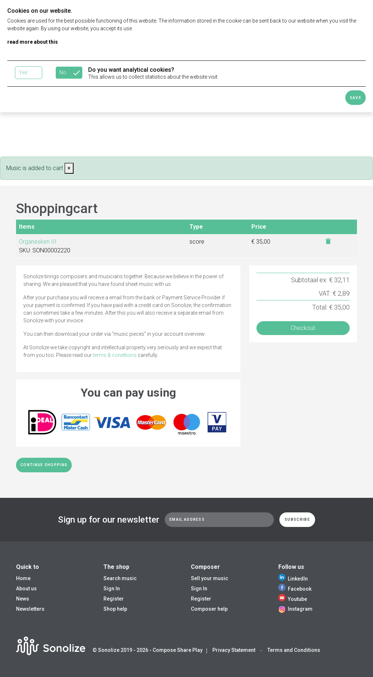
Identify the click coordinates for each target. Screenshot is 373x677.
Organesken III (37, 241)
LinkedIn (293, 579)
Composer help (209, 609)
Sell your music (209, 578)
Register (113, 599)
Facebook (294, 589)
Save (355, 98)
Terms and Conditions (293, 650)
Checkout (303, 327)
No (62, 72)
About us (26, 588)
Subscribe (297, 519)
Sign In (111, 588)
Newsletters (30, 609)
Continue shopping (43, 465)
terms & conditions (115, 355)
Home (23, 578)
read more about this (32, 42)
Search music (120, 578)
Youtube (292, 599)
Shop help (115, 609)
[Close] (69, 168)
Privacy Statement (233, 650)
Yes (23, 72)
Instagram (295, 609)
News (22, 599)
